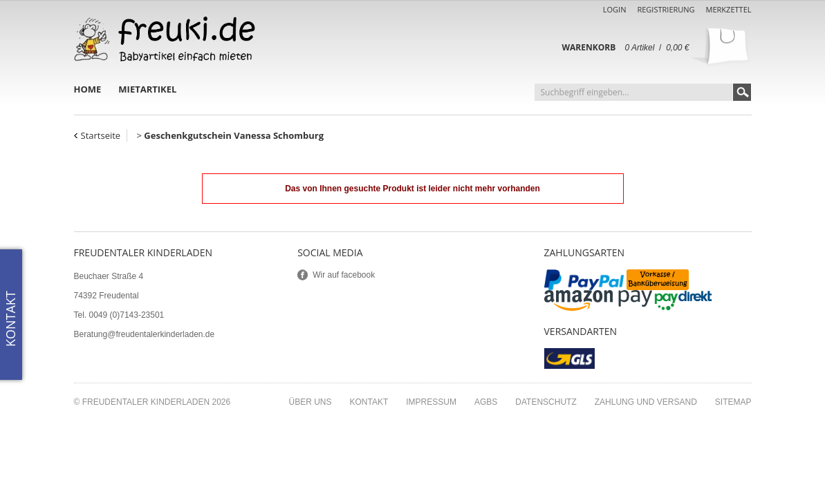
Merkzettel (729, 9)
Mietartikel (147, 89)
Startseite (101, 135)
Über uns (309, 402)
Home (88, 89)
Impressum (431, 402)
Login (615, 9)
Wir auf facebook (344, 275)
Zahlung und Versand (646, 402)
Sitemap (733, 402)
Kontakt (369, 402)
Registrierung (665, 9)
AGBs (485, 402)
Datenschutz (545, 402)
